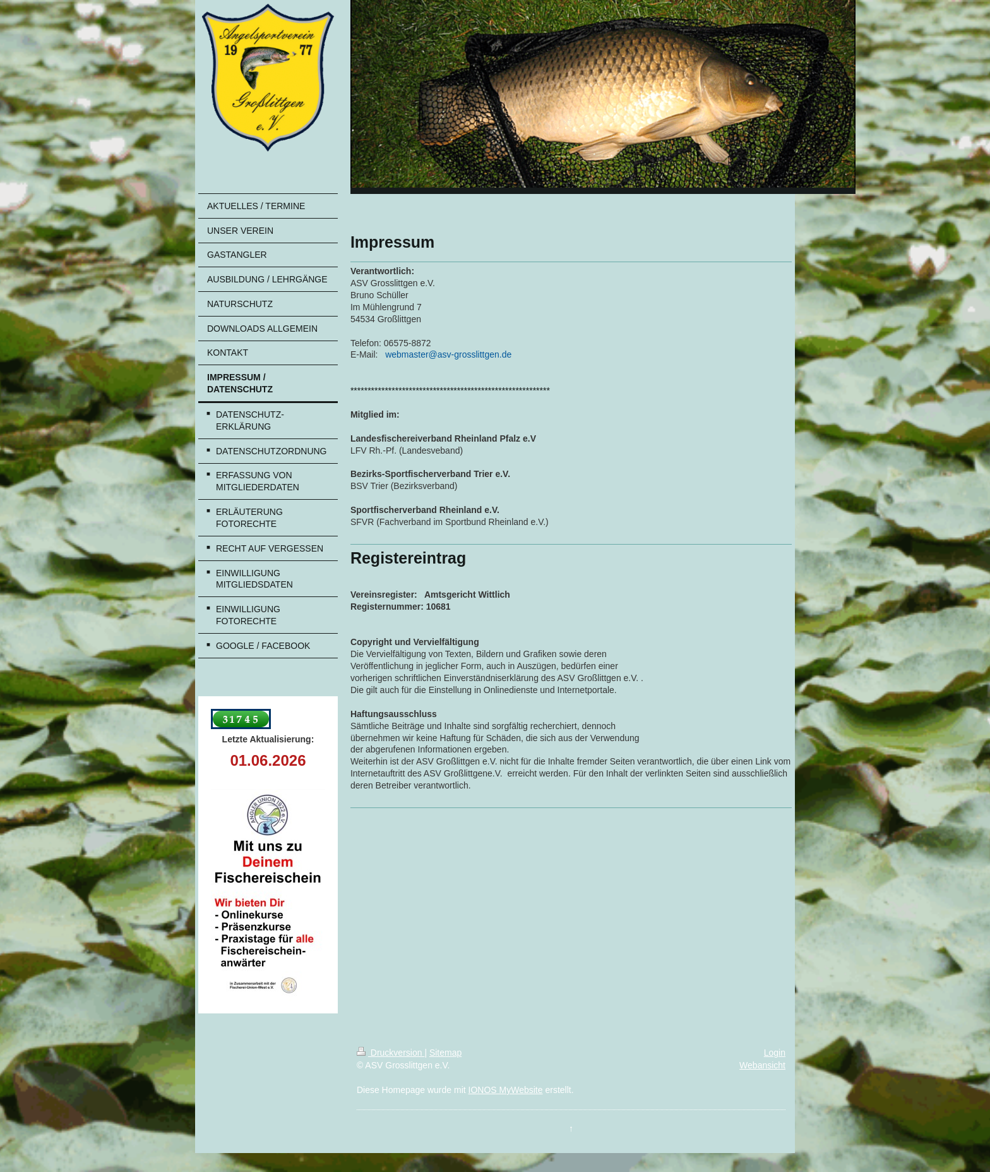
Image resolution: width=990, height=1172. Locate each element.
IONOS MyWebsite (505, 1090)
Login (774, 1053)
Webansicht (762, 1065)
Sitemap (445, 1053)
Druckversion (390, 1053)
